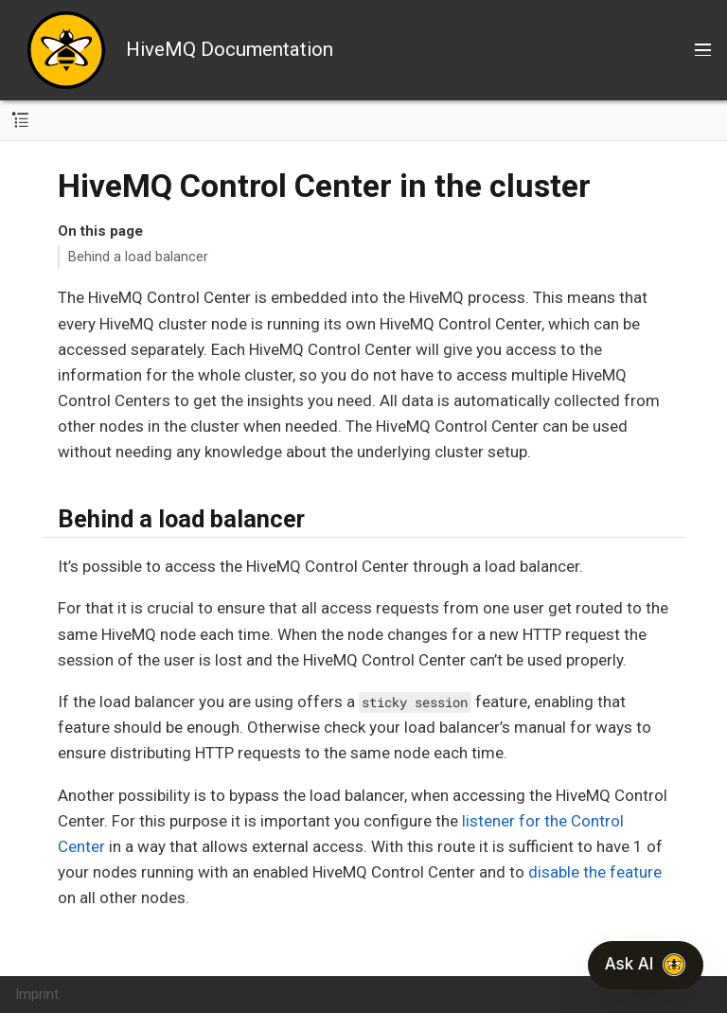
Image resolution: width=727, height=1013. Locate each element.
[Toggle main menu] (703, 50)
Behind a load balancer (138, 256)
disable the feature (595, 871)
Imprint (37, 994)
